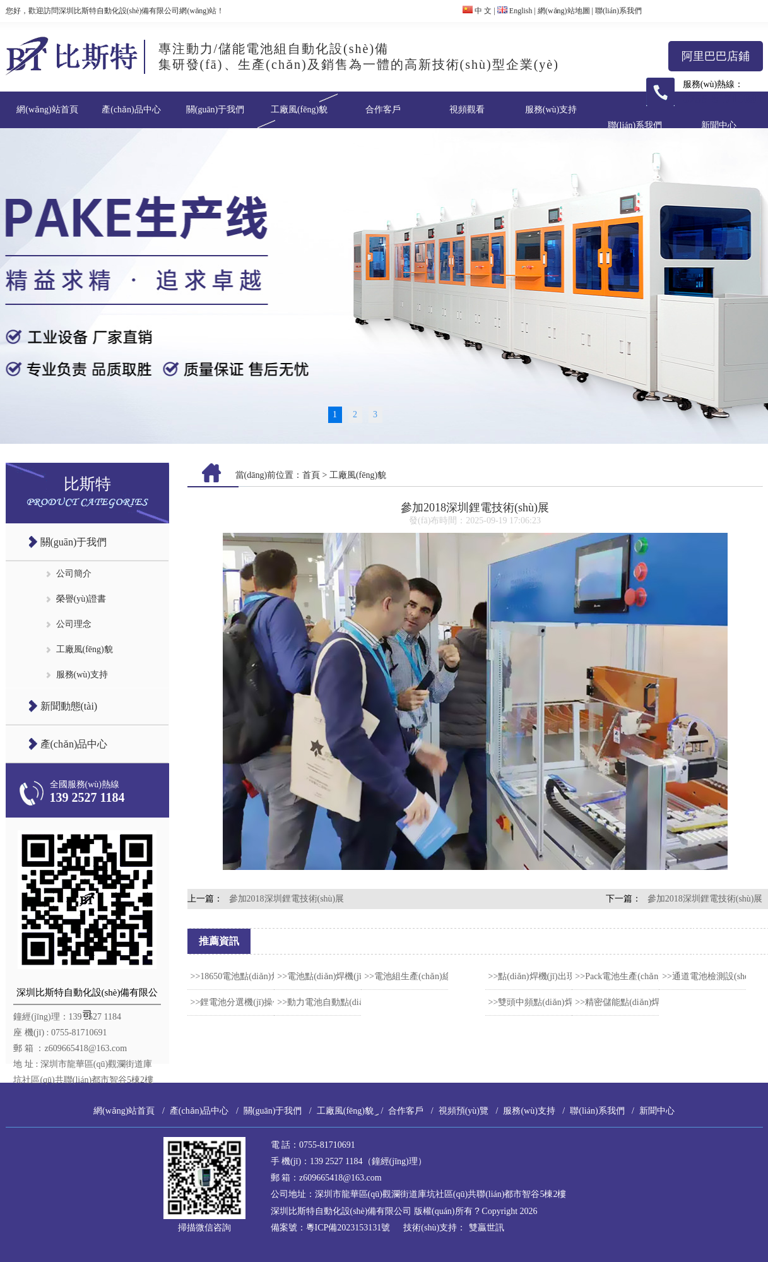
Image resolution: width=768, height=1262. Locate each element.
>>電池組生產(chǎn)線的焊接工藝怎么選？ (447, 976)
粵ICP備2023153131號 (348, 1227)
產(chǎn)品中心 (131, 109)
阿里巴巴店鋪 (716, 56)
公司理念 (74, 624)
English (515, 10)
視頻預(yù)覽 (463, 1111)
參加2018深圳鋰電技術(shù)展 (287, 898)
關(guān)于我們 (215, 109)
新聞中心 (718, 125)
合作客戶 (383, 109)
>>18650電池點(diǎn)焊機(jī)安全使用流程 (272, 976)
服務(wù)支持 (551, 109)
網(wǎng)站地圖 (564, 10)
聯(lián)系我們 (618, 10)
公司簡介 (74, 573)
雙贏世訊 (486, 1227)
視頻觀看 (467, 109)
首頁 (311, 475)
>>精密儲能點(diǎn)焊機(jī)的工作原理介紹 (658, 1002)
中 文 (477, 10)
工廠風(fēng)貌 (299, 109)
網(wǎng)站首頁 (47, 109)
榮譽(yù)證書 (81, 599)
